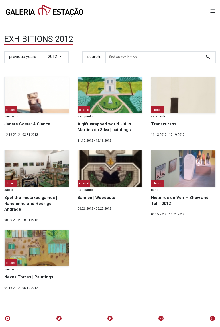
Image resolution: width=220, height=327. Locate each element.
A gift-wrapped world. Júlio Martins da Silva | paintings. (105, 127)
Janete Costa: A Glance (27, 124)
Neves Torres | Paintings (28, 277)
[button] (212, 11)
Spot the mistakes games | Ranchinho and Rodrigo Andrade (30, 203)
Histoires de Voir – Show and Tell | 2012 (180, 200)
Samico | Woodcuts (96, 197)
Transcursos (163, 124)
